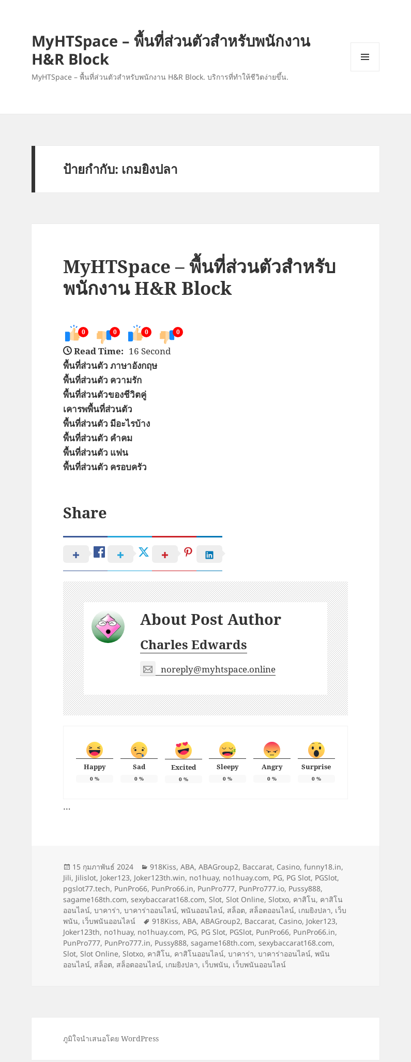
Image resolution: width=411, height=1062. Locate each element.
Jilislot (85, 880)
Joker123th (81, 934)
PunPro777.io (261, 890)
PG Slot (298, 880)
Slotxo (278, 901)
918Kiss (163, 869)
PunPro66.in (172, 890)
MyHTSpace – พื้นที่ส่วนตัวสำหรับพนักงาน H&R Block (171, 50)
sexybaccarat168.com (168, 901)
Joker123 (115, 880)
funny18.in (322, 869)
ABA (187, 869)
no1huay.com (246, 880)
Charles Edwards (193, 646)
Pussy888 (304, 890)
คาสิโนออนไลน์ (199, 956)
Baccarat (257, 869)
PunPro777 (216, 890)
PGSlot (326, 880)
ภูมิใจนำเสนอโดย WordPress (111, 1040)
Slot (215, 901)
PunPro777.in (127, 945)
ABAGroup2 (218, 869)
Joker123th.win (159, 880)
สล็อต (236, 912)
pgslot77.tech (86, 890)
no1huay (204, 880)
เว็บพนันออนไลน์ (108, 923)
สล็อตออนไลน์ (271, 912)
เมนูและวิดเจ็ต (365, 56)
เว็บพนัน (215, 966)
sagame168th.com (95, 901)
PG (277, 880)
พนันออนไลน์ (202, 912)
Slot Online (245, 901)
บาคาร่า (107, 912)
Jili (67, 880)
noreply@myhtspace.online (208, 671)
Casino (288, 869)
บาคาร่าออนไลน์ (150, 912)
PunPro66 (130, 890)
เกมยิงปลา (314, 912)
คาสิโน (304, 901)
